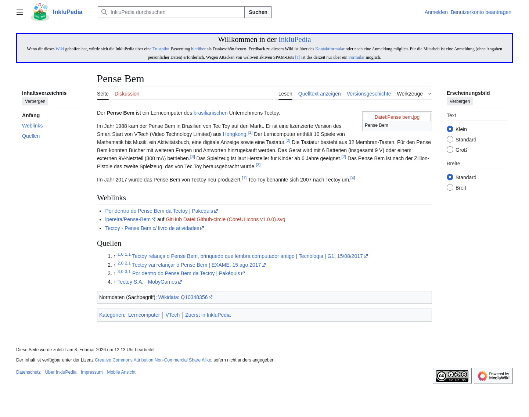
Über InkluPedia (60, 372)
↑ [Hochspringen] (115, 282)
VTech (172, 315)
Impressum (91, 372)
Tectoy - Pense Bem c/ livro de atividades (152, 228)
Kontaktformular (330, 48)
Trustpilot (160, 48)
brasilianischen (211, 113)
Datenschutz (28, 372)
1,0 (120, 254)
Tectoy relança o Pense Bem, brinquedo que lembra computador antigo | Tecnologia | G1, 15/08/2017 (247, 256)
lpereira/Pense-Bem (128, 219)
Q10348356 (194, 297)
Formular (357, 57)
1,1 (128, 254)
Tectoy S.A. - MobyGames (147, 282)
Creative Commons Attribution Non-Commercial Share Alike (153, 360)
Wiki (59, 48)
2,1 (128, 262)
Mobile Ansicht (121, 372)
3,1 (128, 271)
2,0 (120, 262)
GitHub (174, 219)
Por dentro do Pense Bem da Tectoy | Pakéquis (159, 211)
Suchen (258, 12)
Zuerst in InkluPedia (208, 315)
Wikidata (168, 297)
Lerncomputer (144, 315)
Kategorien (111, 315)
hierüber (198, 48)
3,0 (120, 271)
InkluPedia (294, 39)
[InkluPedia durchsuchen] (171, 12)
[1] (298, 57)
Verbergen (35, 101)
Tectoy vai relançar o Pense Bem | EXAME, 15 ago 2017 (196, 265)
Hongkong (234, 134)
